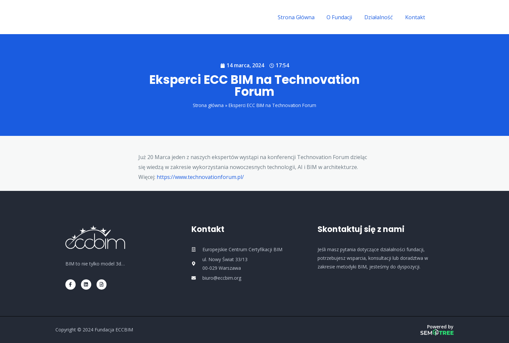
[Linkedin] (451, 18)
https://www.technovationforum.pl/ (200, 177)
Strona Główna (301, 17)
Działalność (381, 17)
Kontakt (416, 17)
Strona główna (208, 105)
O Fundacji (343, 17)
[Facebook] (441, 18)
